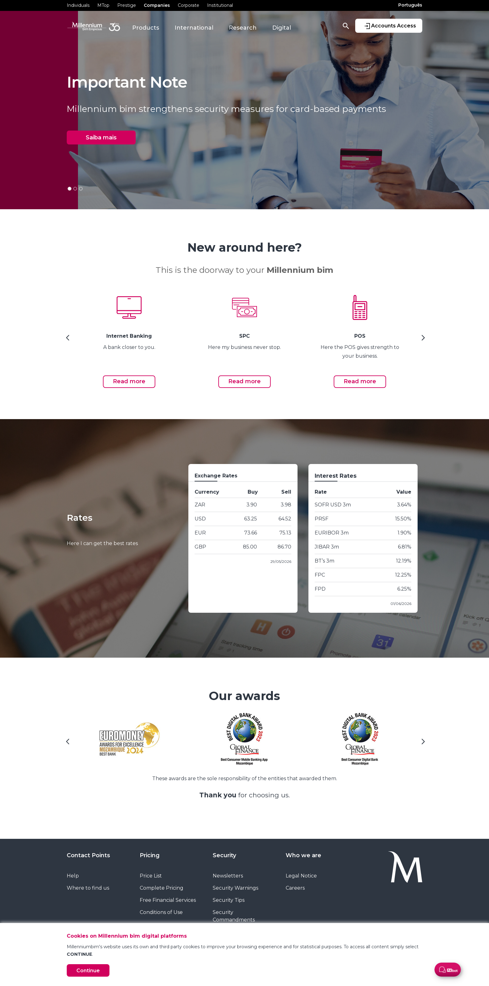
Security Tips (228, 900)
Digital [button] (281, 27)
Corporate (188, 5)
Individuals (78, 5)
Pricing (150, 855)
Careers (295, 888)
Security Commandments (234, 916)
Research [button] (243, 27)
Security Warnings (235, 888)
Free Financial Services (168, 900)
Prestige (126, 5)
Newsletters (228, 876)
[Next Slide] (422, 340)
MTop (103, 5)
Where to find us (88, 888)
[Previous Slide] (67, 340)
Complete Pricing (161, 888)
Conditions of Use (161, 912)
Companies (157, 5)
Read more (129, 381)
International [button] (194, 27)
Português (410, 5)
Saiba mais (101, 137)
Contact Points (88, 855)
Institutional (220, 5)
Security (224, 855)
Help (73, 876)
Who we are (303, 855)
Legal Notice (301, 876)
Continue (88, 971)
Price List (151, 876)
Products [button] (145, 27)
